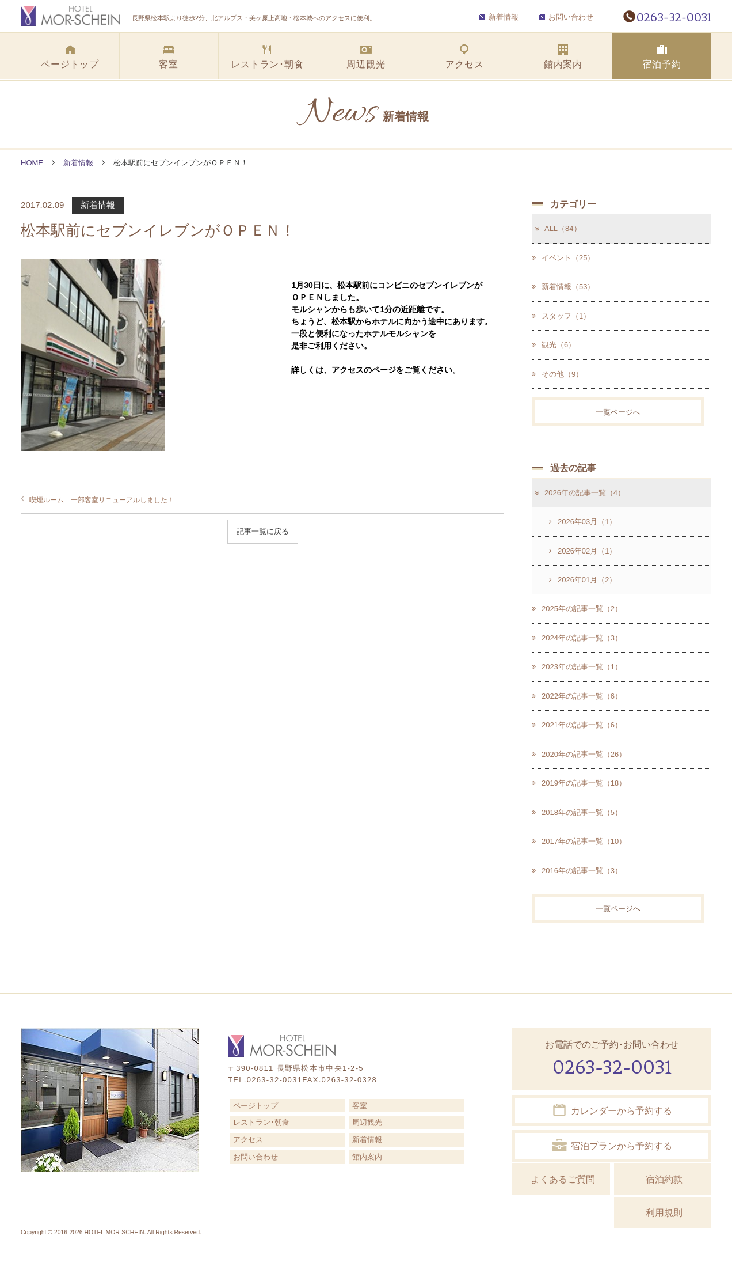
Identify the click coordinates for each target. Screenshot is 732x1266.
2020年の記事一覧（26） (579, 754)
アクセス (248, 1140)
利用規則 (664, 1212)
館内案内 (367, 1157)
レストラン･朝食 (261, 1123)
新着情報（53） (563, 286)
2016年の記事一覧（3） (577, 870)
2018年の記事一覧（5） (577, 812)
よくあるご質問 (563, 1179)
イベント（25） (563, 257)
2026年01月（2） (583, 579)
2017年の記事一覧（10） (579, 841)
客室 (359, 1105)
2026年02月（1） (583, 551)
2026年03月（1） (583, 521)
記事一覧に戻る (263, 531)
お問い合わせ (566, 17)
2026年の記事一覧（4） (579, 492)
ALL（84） (557, 228)
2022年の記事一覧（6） (577, 696)
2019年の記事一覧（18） (579, 783)
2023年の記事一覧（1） (577, 667)
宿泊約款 (664, 1179)
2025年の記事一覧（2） (577, 609)
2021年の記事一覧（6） (577, 725)
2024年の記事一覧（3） (577, 638)
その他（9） (557, 374)
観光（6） (553, 344)
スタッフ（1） (561, 316)
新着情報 (498, 17)
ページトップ (255, 1105)
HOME (32, 162)
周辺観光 (367, 1123)
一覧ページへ (618, 412)
